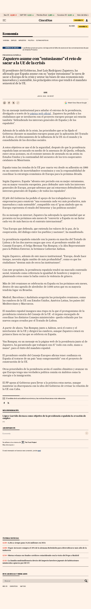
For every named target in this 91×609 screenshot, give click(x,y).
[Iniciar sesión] (86, 20)
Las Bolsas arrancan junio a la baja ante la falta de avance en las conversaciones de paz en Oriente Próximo (55, 49)
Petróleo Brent (42, 15)
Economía (10, 34)
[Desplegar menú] (4, 20)
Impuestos (22, 40)
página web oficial (40, 113)
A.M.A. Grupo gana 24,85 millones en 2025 (27, 543)
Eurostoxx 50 (62, 15)
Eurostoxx (14, 586)
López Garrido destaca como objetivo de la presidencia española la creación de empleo (44, 417)
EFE (45, 92)
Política (31, 40)
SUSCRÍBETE (78, 20)
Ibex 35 (6, 15)
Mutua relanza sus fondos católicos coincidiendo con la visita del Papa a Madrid (43, 555)
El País (72, 26)
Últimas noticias (42, 40)
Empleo (14, 40)
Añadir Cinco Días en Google (77, 103)
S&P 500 (23, 15)
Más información (9, 445)
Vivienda (6, 40)
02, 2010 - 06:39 (45, 96)
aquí (39, 451)
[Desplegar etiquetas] (86, 433)
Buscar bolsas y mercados (15, 574)
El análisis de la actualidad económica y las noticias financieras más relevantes (35, 398)
